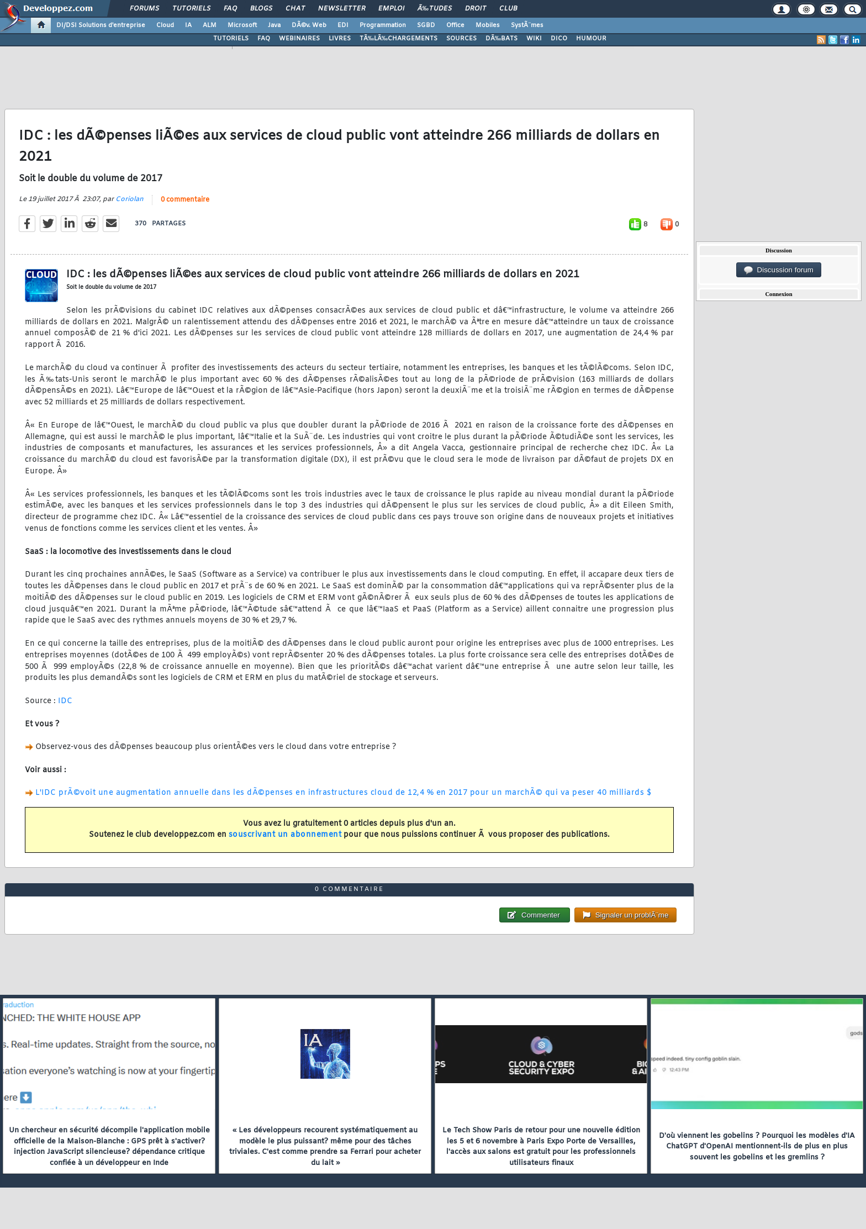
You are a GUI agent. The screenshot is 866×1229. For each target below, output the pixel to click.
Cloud (165, 25)
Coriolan (129, 199)
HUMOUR (591, 39)
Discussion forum (779, 270)
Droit (475, 8)
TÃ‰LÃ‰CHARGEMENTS (398, 39)
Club (508, 8)
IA (188, 25)
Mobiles (488, 25)
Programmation (383, 25)
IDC (65, 701)
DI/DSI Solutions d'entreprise (100, 25)
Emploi (391, 8)
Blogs (261, 8)
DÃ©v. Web (309, 25)
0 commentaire (185, 200)
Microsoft (242, 25)
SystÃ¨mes (527, 25)
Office (455, 25)
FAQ (230, 8)
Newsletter (341, 8)
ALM (209, 25)
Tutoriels (191, 8)
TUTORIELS (231, 39)
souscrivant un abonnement (285, 835)
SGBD (426, 25)
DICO (559, 39)
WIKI (534, 39)
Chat (295, 8)
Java (274, 25)
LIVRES (340, 39)
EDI (342, 25)
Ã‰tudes (434, 8)
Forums (144, 8)
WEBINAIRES (299, 39)
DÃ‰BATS (501, 39)
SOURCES (461, 39)
